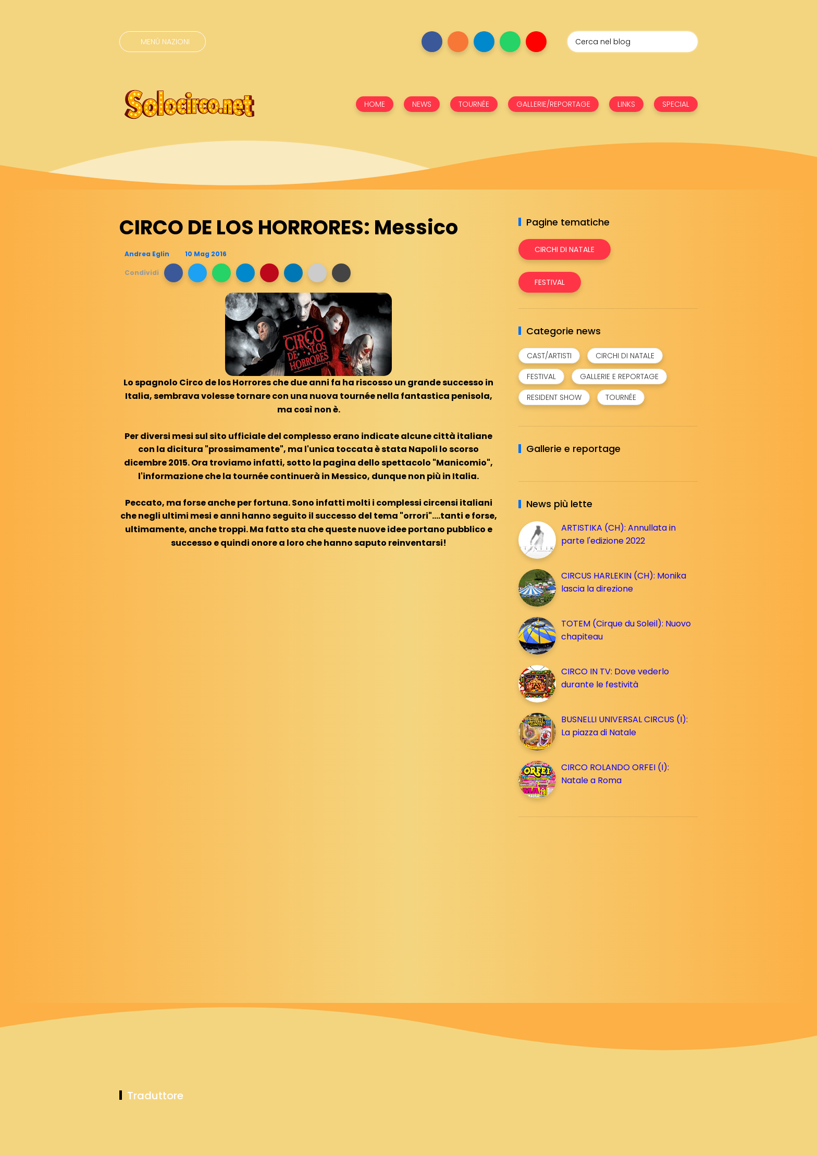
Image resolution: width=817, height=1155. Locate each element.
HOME (374, 104)
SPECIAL (675, 104)
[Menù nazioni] (162, 41)
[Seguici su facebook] (432, 41)
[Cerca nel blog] (632, 41)
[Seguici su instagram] (458, 41)
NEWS (421, 104)
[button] (173, 272)
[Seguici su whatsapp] (510, 41)
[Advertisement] (596, 898)
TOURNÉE (474, 104)
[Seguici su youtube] (536, 41)
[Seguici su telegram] (484, 41)
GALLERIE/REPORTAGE (553, 104)
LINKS (626, 104)
